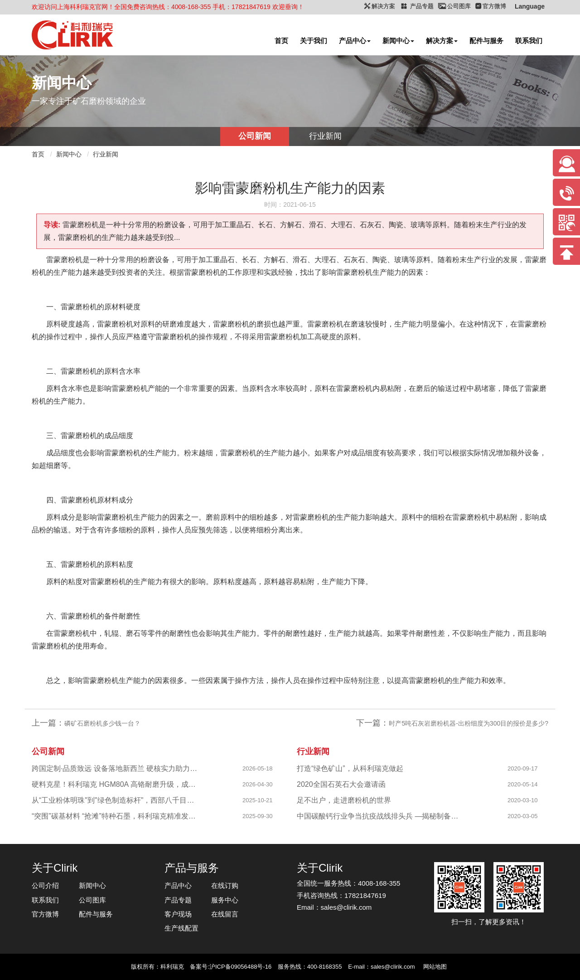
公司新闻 (254, 136)
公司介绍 (45, 885)
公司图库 (92, 900)
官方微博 (45, 914)
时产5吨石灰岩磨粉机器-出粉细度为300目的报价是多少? (468, 723)
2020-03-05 (523, 816)
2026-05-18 (257, 768)
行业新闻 (325, 136)
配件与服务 (486, 40)
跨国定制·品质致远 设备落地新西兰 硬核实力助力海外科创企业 (116, 768)
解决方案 (442, 40)
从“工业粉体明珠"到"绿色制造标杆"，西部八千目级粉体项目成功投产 (116, 800)
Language (530, 6)
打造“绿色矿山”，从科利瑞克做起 (350, 768)
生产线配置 (181, 928)
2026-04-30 (257, 784)
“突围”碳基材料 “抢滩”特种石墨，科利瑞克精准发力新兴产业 (116, 816)
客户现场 (178, 914)
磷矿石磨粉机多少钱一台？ (102, 723)
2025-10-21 (257, 800)
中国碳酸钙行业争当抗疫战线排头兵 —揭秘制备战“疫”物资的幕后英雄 (381, 816)
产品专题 (178, 900)
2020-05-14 (523, 784)
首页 (281, 40)
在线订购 (224, 885)
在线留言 (224, 914)
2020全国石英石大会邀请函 (341, 784)
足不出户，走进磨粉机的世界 (344, 800)
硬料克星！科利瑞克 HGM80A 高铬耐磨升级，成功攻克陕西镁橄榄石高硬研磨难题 (116, 784)
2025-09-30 (257, 816)
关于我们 (313, 40)
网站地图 (435, 966)
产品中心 (355, 40)
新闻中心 (398, 40)
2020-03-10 (523, 800)
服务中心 (224, 900)
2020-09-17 (523, 768)
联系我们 (528, 40)
